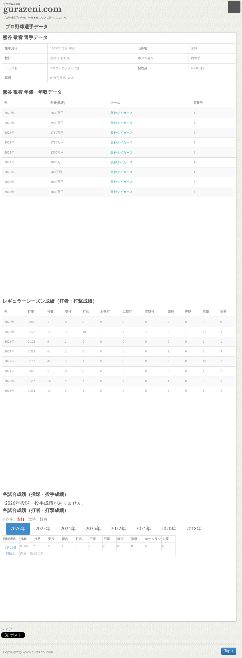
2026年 (18, 528)
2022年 (118, 528)
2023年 (93, 528)
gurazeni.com (32, 9)
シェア (6, 629)
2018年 (193, 528)
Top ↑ (228, 651)
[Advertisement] (118, 247)
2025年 (43, 528)
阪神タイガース (122, 113)
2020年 (168, 528)
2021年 (143, 528)
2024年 (68, 528)
